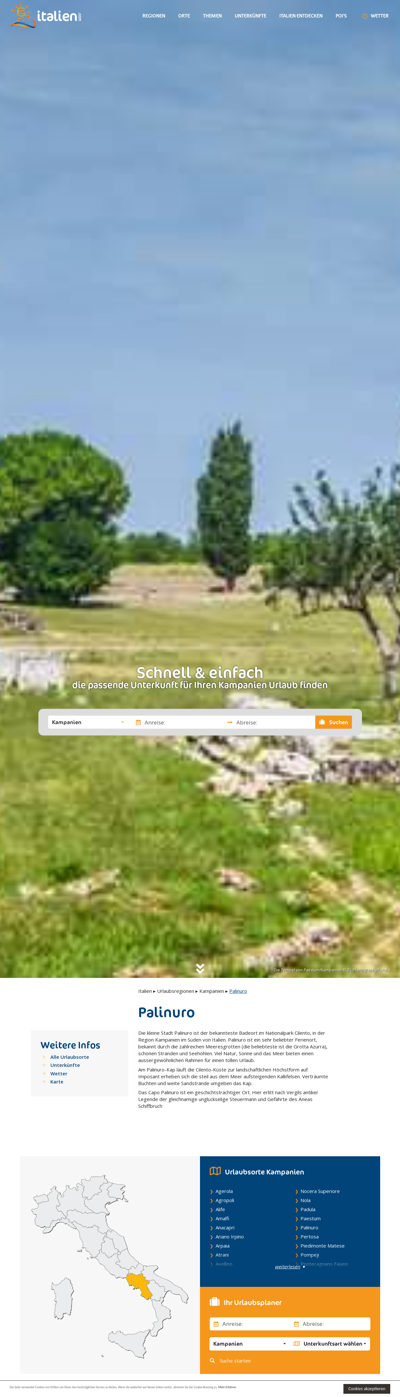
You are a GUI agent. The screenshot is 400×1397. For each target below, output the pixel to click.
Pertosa (309, 1221)
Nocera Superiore (320, 1176)
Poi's (341, 16)
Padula (307, 1194)
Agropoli (225, 1185)
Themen (212, 16)
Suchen (333, 722)
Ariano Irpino (230, 1221)
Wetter (374, 16)
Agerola (224, 1176)
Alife (220, 1194)
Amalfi (222, 1203)
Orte (184, 16)
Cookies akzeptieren (366, 1388)
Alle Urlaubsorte (69, 1057)
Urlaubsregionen (175, 991)
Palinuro (309, 1212)
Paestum (310, 1203)
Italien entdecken (301, 16)
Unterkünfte (250, 16)
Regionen (153, 16)
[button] (88, 722)
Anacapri (225, 1212)
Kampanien (211, 991)
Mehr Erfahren (315, 1388)
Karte (56, 1081)
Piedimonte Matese (322, 1230)
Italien (145, 991)
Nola (305, 1185)
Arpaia (223, 1230)
